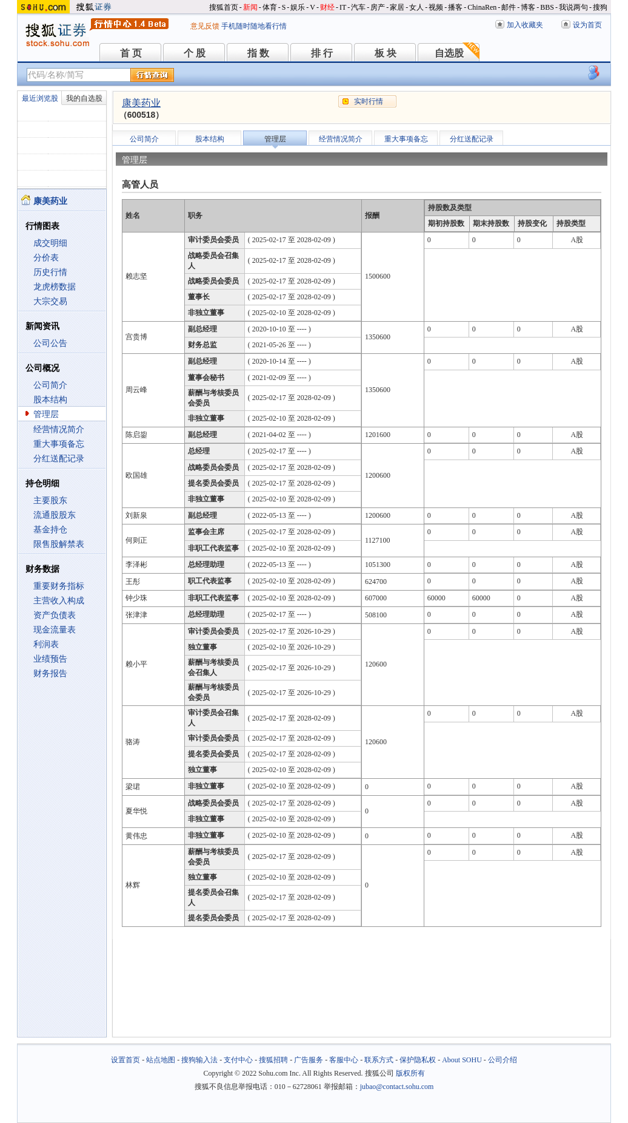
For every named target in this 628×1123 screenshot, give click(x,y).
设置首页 (125, 1060)
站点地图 (160, 1060)
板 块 (385, 53)
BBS (547, 7)
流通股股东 (54, 515)
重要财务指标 (58, 586)
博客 (528, 7)
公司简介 (50, 385)
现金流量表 (54, 629)
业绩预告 (50, 658)
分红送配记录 (58, 458)
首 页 (131, 53)
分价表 (46, 257)
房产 (377, 7)
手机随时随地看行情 (254, 26)
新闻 (250, 7)
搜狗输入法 (199, 1060)
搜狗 (600, 7)
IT (342, 7)
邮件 (508, 7)
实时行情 (368, 101)
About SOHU (462, 1060)
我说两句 (573, 7)
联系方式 (378, 1060)
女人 (416, 7)
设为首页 (587, 25)
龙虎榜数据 (54, 286)
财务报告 (50, 673)
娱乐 (297, 7)
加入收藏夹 (525, 25)
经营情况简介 (58, 429)
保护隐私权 (417, 1060)
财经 (327, 7)
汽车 (358, 7)
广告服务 (308, 1060)
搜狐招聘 (273, 1060)
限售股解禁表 (58, 544)
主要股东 (50, 500)
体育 (269, 7)
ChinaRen (481, 7)
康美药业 (141, 103)
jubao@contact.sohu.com (397, 1086)
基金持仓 (50, 529)
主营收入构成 (58, 600)
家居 (397, 7)
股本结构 (50, 399)
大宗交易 (50, 301)
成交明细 (50, 243)
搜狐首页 (223, 7)
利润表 (46, 644)
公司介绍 (502, 1060)
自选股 (449, 53)
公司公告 (50, 343)
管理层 (46, 414)
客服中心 (343, 1060)
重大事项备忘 (58, 444)
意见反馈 (204, 26)
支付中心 (238, 1060)
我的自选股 (84, 98)
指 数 (258, 53)
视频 (436, 7)
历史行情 (50, 272)
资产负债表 (54, 615)
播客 (455, 7)
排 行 (322, 53)
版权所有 (410, 1073)
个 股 (194, 53)
